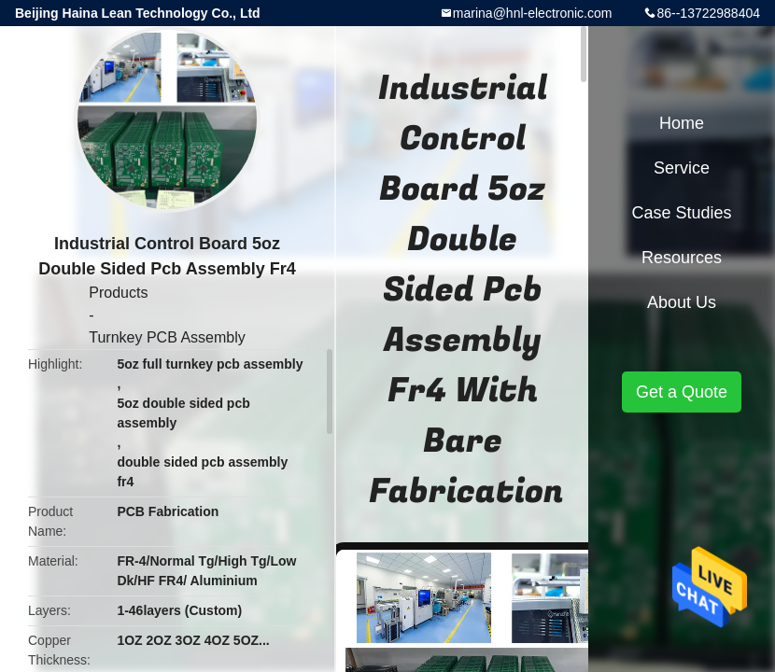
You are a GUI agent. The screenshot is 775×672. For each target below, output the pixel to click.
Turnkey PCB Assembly (167, 337)
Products (118, 293)
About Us (681, 302)
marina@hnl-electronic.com (533, 13)
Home (681, 123)
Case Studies (681, 212)
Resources (681, 257)
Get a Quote (681, 392)
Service (682, 168)
